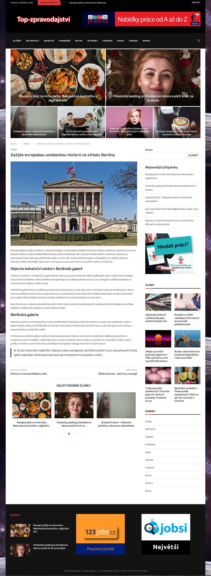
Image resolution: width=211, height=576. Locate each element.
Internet (92, 41)
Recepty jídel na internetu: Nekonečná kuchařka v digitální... (100, 3)
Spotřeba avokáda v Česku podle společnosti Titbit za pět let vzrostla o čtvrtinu (186, 395)
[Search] (198, 41)
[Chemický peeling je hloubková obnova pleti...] (153, 78)
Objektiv (49, 41)
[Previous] (64, 2)
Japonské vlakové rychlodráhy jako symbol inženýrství (156, 318)
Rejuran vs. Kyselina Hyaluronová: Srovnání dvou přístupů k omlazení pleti (129, 132)
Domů (13, 143)
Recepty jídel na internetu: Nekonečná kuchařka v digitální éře (51, 528)
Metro (78, 41)
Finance (133, 41)
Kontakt (196, 2)
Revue (120, 41)
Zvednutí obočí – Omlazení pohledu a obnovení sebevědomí (34, 133)
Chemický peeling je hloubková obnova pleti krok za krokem (50, 547)
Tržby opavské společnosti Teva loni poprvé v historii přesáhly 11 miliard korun (157, 395)
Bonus (146, 41)
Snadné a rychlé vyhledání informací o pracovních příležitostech (186, 320)
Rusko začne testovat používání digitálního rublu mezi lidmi (187, 355)
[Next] (67, 2)
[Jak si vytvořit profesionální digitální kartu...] (81, 122)
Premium (107, 41)
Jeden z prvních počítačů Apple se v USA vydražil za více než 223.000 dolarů (156, 357)
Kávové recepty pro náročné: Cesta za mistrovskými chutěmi (177, 133)
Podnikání (64, 41)
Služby (17, 41)
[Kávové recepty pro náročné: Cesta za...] (177, 122)
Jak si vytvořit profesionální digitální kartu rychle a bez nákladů (82, 133)
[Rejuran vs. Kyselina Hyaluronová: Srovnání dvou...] (129, 122)
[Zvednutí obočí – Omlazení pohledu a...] (34, 122)
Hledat (149, 150)
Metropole (32, 41)
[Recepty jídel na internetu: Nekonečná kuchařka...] (58, 78)
